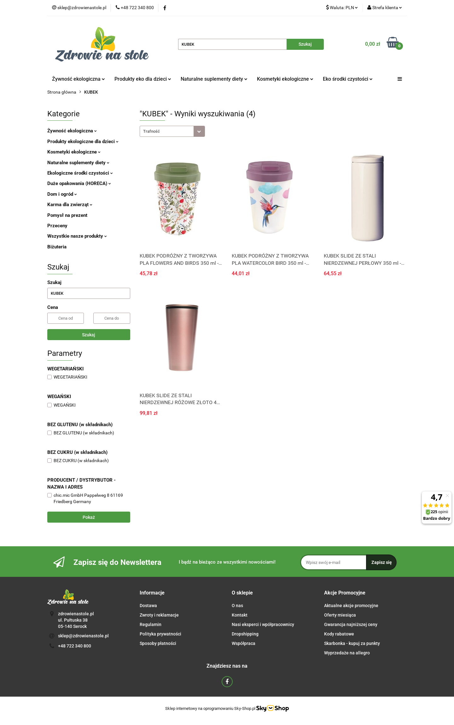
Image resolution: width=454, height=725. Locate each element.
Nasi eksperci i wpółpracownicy (263, 624)
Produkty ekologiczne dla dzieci (83, 141)
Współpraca (243, 643)
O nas (237, 605)
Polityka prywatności (160, 633)
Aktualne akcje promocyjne (351, 605)
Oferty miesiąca (340, 615)
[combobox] (172, 131)
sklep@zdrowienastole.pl (83, 635)
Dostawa (148, 605)
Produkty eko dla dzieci (142, 79)
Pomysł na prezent (67, 215)
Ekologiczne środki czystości (80, 173)
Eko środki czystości (348, 79)
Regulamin (150, 624)
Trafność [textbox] (151, 131)
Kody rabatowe (339, 633)
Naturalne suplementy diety (214, 79)
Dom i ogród (62, 194)
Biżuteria (57, 247)
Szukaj (88, 334)
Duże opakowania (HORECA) (79, 183)
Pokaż (89, 517)
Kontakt (239, 615)
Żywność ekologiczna (78, 79)
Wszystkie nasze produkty (77, 236)
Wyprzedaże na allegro (347, 652)
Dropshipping (245, 633)
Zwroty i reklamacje (159, 615)
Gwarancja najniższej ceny (350, 624)
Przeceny (57, 226)
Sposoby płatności (158, 643)
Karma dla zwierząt (69, 204)
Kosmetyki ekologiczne (285, 79)
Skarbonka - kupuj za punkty (352, 643)
